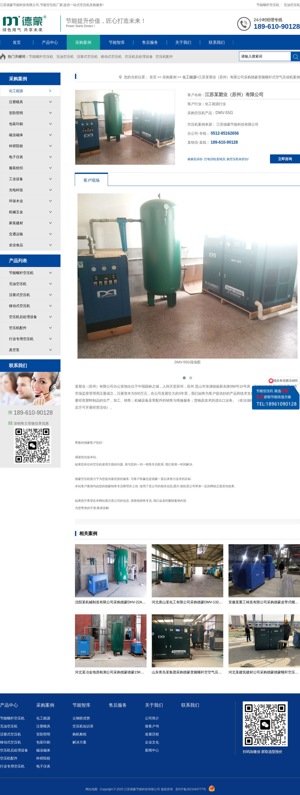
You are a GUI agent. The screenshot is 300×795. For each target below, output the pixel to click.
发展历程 (152, 734)
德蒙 (87, 442)
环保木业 (16, 201)
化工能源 (16, 91)
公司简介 (152, 718)
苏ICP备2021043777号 (191, 789)
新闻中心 (152, 750)
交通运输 (16, 234)
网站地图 (92, 789)
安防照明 (16, 113)
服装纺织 (16, 168)
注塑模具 (16, 102)
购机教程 (79, 734)
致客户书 (152, 726)
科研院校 (16, 146)
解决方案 (79, 742)
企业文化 (152, 742)
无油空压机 (292, 5)
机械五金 (16, 212)
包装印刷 (16, 124)
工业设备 (16, 179)
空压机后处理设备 (139, 57)
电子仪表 (16, 157)
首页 (153, 77)
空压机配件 (164, 57)
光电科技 (16, 190)
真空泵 (14, 350)
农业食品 (16, 245)
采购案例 (169, 77)
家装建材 (16, 223)
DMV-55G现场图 (188, 278)
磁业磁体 (16, 135)
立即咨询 (285, 159)
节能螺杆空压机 (267, 5)
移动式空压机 (111, 57)
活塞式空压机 (87, 57)
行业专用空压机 (21, 339)
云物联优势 (81, 718)
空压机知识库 (83, 726)
